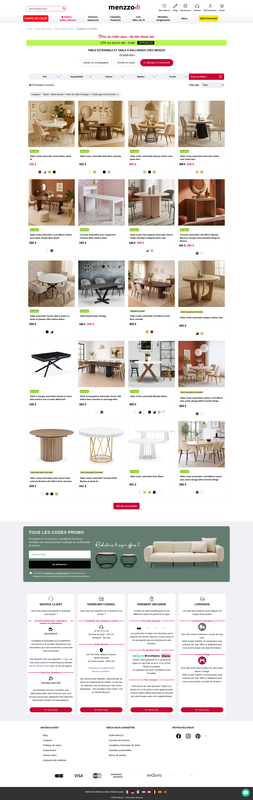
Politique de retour (52, 745)
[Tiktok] (206, 736)
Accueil (29, 29)
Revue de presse (117, 755)
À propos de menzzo (119, 740)
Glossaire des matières (54, 760)
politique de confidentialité (57, 573)
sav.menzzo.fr (50, 633)
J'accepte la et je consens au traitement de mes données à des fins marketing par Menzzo (59, 575)
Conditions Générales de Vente (124, 745)
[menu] (126, 18)
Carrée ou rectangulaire (96, 62)
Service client (49, 755)
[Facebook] (178, 736)
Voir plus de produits (126, 506)
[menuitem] (35, 18)
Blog (45, 735)
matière (141, 76)
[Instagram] (188, 736)
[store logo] (125, 9)
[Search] (63, 8)
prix (45, 76)
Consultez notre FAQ (51, 682)
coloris (108, 76)
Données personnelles (120, 750)
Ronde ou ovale (126, 62)
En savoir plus (51, 710)
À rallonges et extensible (157, 62)
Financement (49, 750)
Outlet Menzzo (116, 735)
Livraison (47, 740)
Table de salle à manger (64, 29)
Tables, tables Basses (43, 29)
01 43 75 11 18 (101, 631)
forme (173, 76)
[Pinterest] (198, 736)
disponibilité (77, 76)
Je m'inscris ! (59, 564)
